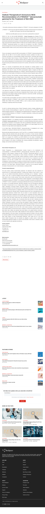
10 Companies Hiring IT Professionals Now (31, 439)
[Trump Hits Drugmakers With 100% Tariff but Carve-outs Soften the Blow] (40, 319)
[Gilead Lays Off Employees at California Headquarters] (40, 303)
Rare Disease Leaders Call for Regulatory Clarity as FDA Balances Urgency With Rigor (17, 353)
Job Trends (4, 420)
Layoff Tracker (5, 301)
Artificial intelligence (7, 366)
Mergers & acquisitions (7, 373)
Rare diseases (5, 352)
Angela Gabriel (13, 423)
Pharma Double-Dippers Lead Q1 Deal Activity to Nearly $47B (12, 375)
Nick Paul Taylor (4, 320)
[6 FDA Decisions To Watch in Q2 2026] (40, 383)
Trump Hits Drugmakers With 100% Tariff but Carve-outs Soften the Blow (14, 319)
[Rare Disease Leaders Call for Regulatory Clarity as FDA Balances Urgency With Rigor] (40, 354)
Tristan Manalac (4, 369)
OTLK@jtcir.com (5, 231)
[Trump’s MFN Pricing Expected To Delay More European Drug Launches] (40, 361)
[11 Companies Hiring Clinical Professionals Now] (12, 413)
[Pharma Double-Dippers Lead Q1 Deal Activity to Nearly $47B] (40, 375)
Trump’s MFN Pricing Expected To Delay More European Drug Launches (14, 360)
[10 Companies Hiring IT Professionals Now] (33, 431)
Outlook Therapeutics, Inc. (29, 36)
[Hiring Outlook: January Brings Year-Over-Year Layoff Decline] (12, 431)
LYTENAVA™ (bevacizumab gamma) (9, 121)
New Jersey (5, 259)
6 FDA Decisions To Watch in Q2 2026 (8, 382)
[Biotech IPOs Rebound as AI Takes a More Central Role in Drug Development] (40, 368)
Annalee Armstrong (5, 327)
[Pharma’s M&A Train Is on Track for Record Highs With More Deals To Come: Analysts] (40, 327)
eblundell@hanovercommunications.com (10, 245)
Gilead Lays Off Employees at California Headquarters (11, 302)
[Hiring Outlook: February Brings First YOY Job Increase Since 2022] (33, 413)
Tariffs (3, 317)
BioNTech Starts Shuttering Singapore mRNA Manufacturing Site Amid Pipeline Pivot (16, 309)
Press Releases (4, 12)
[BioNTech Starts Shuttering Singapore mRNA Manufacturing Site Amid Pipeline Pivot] (40, 310)
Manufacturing (5, 308)
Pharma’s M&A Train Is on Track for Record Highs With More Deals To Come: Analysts (16, 326)
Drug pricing (5, 359)
